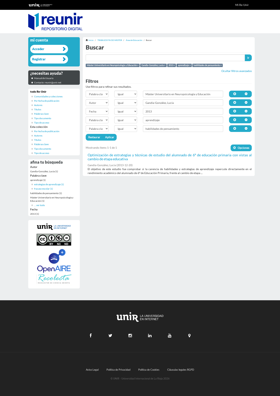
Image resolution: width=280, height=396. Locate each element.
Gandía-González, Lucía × (153, 65)
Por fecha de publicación (46, 100)
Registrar (39, 59)
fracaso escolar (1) (43, 188)
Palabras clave (41, 113)
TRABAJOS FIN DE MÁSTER (109, 40)
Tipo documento (42, 118)
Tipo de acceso (41, 122)
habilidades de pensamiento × (208, 65)
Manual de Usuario (44, 78)
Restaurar (94, 137)
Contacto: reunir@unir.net (47, 82)
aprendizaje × (184, 65)
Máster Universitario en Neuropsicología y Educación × (112, 65)
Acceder (38, 49)
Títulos (37, 109)
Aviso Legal (92, 369)
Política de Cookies (148, 369)
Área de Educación (134, 40)
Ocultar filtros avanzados (236, 71)
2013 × (171, 65)
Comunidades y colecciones (48, 96)
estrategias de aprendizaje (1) (49, 184)
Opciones (241, 147)
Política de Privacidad (118, 369)
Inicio (91, 40)
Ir (248, 57)
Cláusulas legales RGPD (180, 369)
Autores (38, 105)
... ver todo (39, 205)
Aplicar (109, 137)
